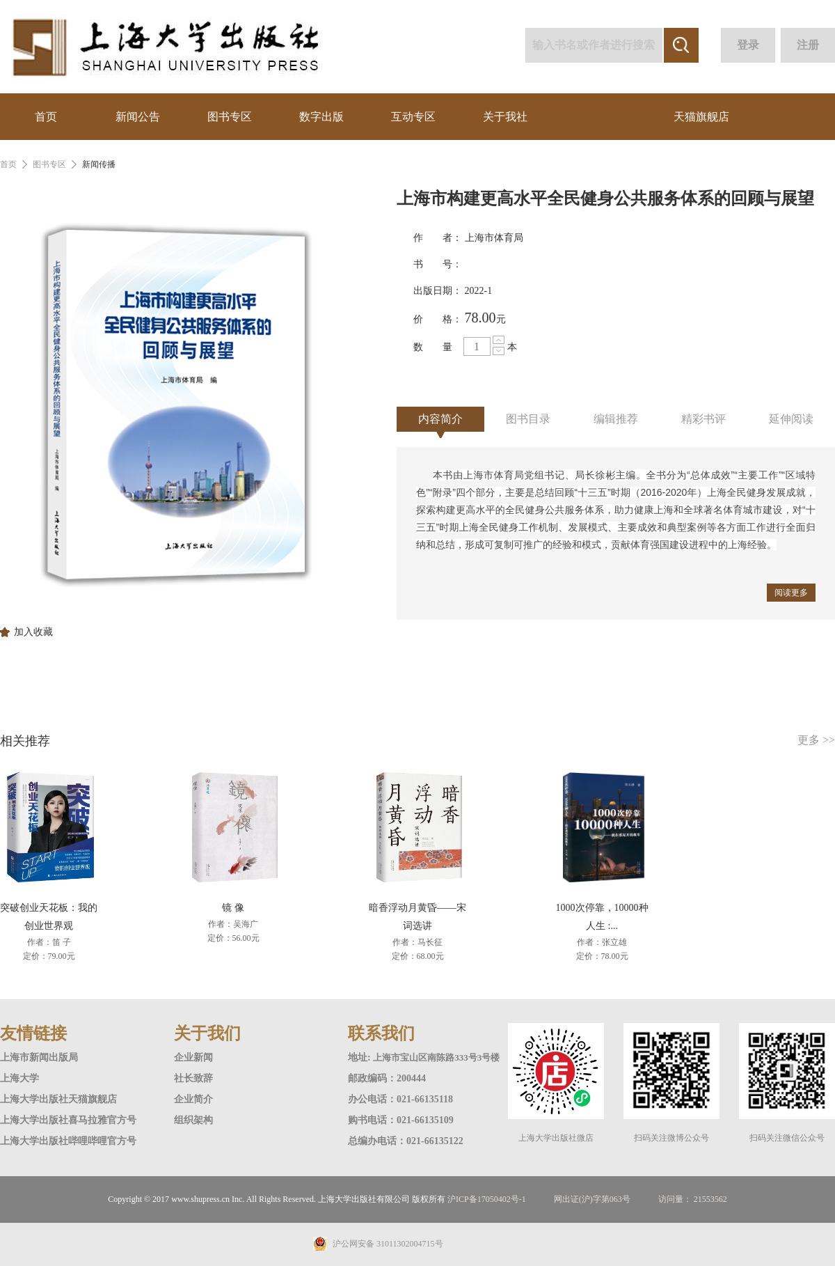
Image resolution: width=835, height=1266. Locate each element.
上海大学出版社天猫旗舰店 (58, 1099)
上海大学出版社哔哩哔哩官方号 (68, 1141)
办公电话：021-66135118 (400, 1099)
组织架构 (193, 1120)
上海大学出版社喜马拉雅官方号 (68, 1120)
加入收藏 (33, 632)
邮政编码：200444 (387, 1078)
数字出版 (321, 117)
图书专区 (229, 117)
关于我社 (505, 117)
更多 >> (816, 740)
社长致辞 (193, 1078)
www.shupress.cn (200, 1199)
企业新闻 (193, 1057)
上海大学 (19, 1078)
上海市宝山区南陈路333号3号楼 (436, 1057)
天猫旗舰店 (701, 117)
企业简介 (193, 1099)
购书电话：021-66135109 (401, 1120)
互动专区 (413, 117)
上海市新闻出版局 (39, 1057)
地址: (360, 1057)
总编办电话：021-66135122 (405, 1141)
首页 (46, 117)
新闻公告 (138, 117)
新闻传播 (99, 164)
